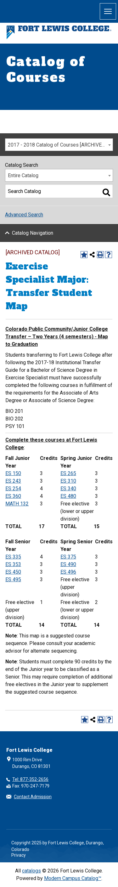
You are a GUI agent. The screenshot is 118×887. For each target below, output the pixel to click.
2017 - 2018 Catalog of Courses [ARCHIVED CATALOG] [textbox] (60, 145)
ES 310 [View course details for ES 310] (68, 481)
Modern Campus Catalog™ (72, 878)
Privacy (18, 855)
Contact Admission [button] (33, 796)
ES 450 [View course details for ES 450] (13, 572)
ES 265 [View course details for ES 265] (68, 473)
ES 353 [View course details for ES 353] (13, 564)
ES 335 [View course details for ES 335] (13, 557)
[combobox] (59, 144)
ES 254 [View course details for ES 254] (13, 489)
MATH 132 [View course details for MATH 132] (17, 504)
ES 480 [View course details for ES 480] (68, 496)
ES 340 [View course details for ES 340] (68, 489)
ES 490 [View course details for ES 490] (68, 564)
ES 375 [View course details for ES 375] (68, 557)
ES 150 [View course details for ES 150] (13, 473)
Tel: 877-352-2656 (30, 779)
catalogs (31, 871)
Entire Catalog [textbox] (23, 175)
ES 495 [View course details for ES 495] (13, 579)
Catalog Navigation (32, 233)
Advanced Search (24, 215)
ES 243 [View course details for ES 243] (13, 481)
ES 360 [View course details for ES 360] (13, 496)
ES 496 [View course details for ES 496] (68, 572)
